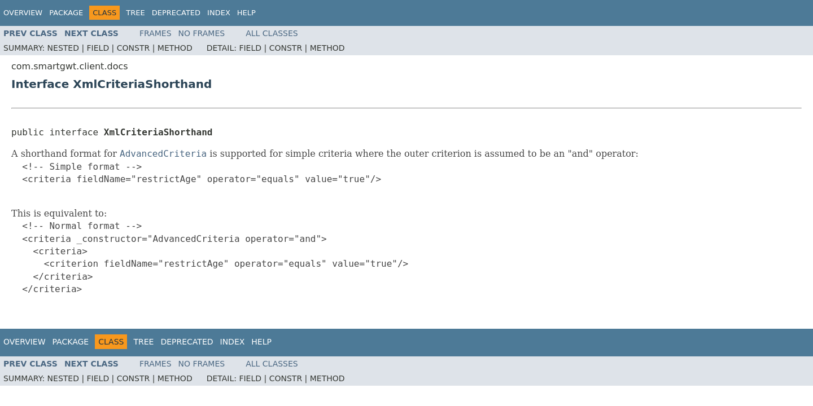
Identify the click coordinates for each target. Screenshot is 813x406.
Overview (22, 12)
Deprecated (176, 12)
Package (66, 12)
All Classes (272, 33)
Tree (135, 12)
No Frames (201, 33)
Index (218, 12)
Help (246, 12)
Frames (155, 33)
